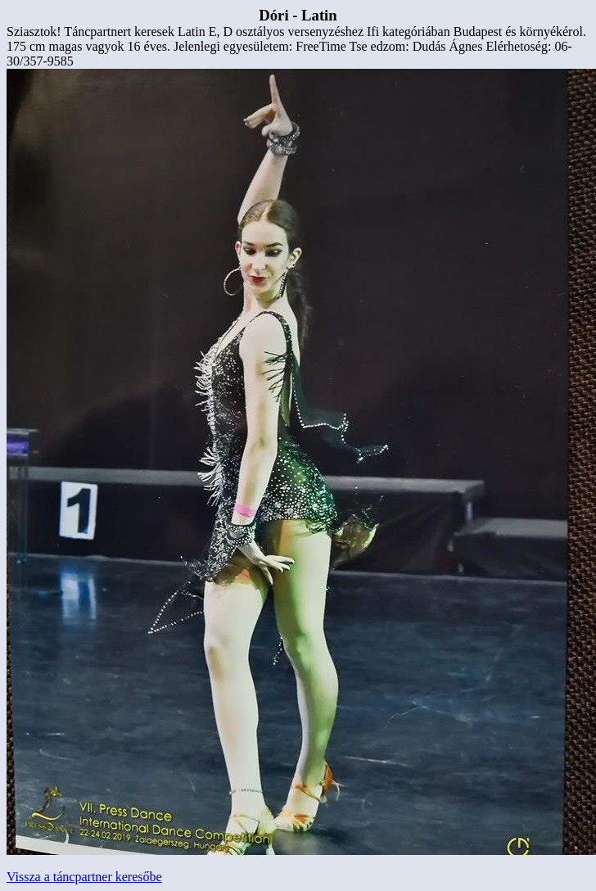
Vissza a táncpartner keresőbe (84, 877)
